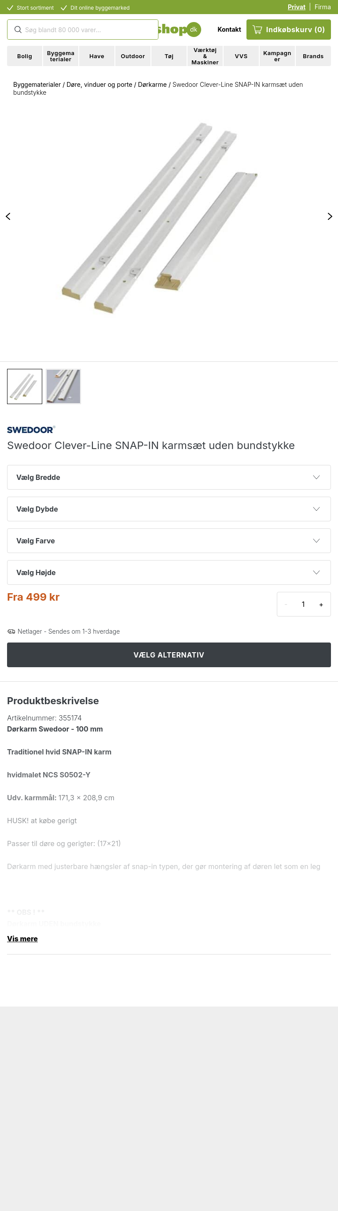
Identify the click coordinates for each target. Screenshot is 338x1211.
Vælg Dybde (168, 509)
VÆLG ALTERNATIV (168, 654)
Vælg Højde (168, 572)
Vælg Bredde (168, 477)
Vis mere (22, 938)
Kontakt (229, 29)
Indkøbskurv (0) (288, 29)
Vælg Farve (168, 541)
